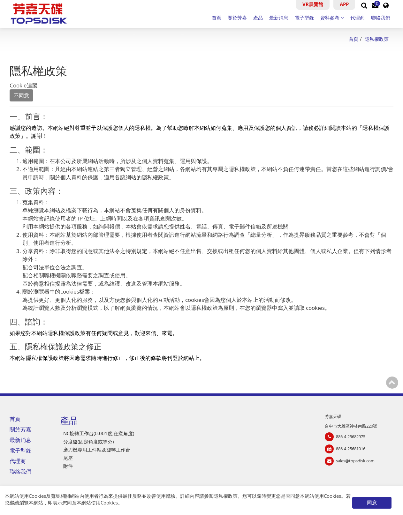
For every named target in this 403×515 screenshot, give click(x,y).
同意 (372, 502)
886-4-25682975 (350, 436)
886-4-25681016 (350, 449)
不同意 (21, 95)
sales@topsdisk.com (355, 461)
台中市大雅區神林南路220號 (351, 426)
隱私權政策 (226, 496)
